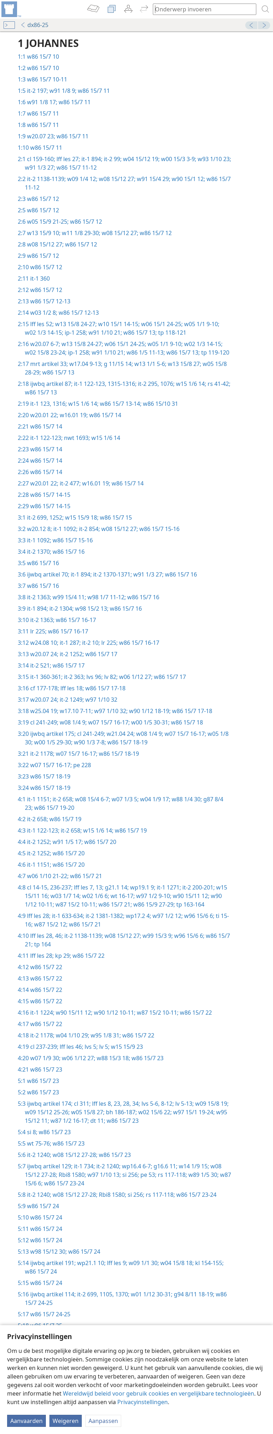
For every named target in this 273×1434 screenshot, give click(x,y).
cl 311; (82, 1104)
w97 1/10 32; (110, 711)
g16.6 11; (164, 1166)
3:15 (23, 677)
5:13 (23, 1251)
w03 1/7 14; (65, 896)
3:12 (23, 643)
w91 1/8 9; (62, 91)
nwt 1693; (76, 438)
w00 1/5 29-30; (53, 742)
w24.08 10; (44, 643)
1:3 (22, 79)
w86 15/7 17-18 (104, 688)
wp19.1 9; (142, 887)
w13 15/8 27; (183, 364)
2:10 (23, 267)
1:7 (22, 113)
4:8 (22, 887)
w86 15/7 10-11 (47, 79)
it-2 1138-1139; (46, 179)
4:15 (23, 1001)
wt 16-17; (122, 896)
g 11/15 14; (117, 364)
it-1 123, (40, 404)
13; (98, 887)
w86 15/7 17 (100, 654)
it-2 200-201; (198, 887)
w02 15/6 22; (154, 1112)
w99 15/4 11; (68, 597)
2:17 (23, 364)
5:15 (23, 1283)
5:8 (22, 1195)
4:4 (22, 842)
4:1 (22, 799)
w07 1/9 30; (45, 1058)
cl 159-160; (41, 159)
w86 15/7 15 (115, 517)
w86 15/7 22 (88, 956)
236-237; (61, 887)
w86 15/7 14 (104, 415)
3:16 (23, 688)
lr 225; (38, 631)
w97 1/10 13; (103, 1175)
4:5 (22, 853)
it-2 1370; (39, 552)
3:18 (23, 711)
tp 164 (42, 944)
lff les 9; (116, 1263)
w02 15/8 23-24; (45, 352)
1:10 (23, 148)
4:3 (22, 830)
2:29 (23, 506)
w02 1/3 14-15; (44, 332)
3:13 (23, 654)
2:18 (23, 384)
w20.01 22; (44, 415)
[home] (10, 9)
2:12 (23, 290)
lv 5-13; (184, 1104)
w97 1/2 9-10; (153, 896)
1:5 (22, 91)
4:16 (23, 1012)
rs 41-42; (218, 384)
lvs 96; (94, 677)
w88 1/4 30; (186, 799)
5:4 (22, 1132)
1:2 (22, 68)
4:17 (23, 1024)
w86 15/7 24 (43, 1206)
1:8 (22, 125)
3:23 (23, 776)
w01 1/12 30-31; (150, 1294)
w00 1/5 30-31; (150, 722)
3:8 (22, 597)
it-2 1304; (61, 608)
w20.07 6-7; (45, 344)
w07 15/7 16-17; (108, 722)
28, (126, 1104)
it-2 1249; (71, 699)
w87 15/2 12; (50, 924)
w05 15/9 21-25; (48, 221)
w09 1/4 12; (81, 179)
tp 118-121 (171, 332)
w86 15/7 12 (43, 199)
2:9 (22, 256)
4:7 (22, 876)
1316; (59, 404)
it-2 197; (37, 91)
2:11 (23, 278)
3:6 (22, 574)
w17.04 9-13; (85, 364)
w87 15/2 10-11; (75, 904)
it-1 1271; (168, 887)
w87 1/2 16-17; (69, 1121)
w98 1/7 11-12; (106, 597)
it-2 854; (88, 529)
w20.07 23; (41, 136)
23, (117, 1104)
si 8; (32, 1132)
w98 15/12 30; (48, 1251)
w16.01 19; (73, 415)
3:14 (23, 665)
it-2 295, (147, 384)
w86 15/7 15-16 (159, 529)
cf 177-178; (44, 688)
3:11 (23, 631)
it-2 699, (37, 517)
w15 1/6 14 (105, 438)
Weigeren (66, 1421)
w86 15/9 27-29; (153, 904)
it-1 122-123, (89, 384)
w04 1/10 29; (71, 1035)
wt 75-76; (39, 1143)
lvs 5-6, (150, 1104)
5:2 (22, 1092)
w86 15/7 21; (114, 904)
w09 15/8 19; (211, 1104)
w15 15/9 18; (81, 517)
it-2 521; (40, 665)
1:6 (22, 102)
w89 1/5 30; (203, 1175)
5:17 (23, 1314)
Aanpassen (103, 1421)
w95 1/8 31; (105, 1035)
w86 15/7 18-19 (127, 742)
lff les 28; (38, 916)
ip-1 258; (75, 332)
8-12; (167, 1104)
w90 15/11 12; (190, 896)
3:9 (22, 608)
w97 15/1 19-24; (193, 1112)
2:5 (22, 210)
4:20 (23, 1058)
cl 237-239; (44, 1047)
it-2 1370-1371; (112, 574)
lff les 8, (101, 1104)
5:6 (22, 1155)
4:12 (23, 967)
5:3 (22, 1104)
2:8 (22, 244)
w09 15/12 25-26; (47, 1112)
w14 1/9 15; (193, 1166)
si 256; (130, 1175)
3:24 (23, 788)
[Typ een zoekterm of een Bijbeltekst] (201, 9)
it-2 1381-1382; (104, 916)
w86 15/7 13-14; (119, 404)
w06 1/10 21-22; (48, 876)
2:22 (23, 438)
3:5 (22, 563)
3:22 (23, 765)
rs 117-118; (171, 1175)
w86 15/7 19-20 (53, 808)
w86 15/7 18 (186, 722)
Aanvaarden (26, 1421)
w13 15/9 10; (43, 233)
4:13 (23, 978)
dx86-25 (34, 25)
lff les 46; (70, 1047)
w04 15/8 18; (176, 1263)
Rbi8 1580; (71, 1175)
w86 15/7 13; (139, 332)
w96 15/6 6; (198, 916)
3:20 (23, 734)
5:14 (23, 1263)
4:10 (23, 936)
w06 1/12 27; (135, 677)
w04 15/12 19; (141, 159)
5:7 (22, 1166)
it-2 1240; (39, 1155)
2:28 (23, 495)
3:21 (23, 754)
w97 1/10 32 (100, 699)
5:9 (22, 1206)
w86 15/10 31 (159, 404)
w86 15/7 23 (147, 1058)
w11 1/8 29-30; (80, 233)
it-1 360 (40, 278)
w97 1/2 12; (167, 916)
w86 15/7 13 (57, 372)
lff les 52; (42, 324)
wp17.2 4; (137, 916)
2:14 (23, 313)
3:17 (23, 699)
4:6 (22, 865)
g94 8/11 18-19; (193, 1294)
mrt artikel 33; (49, 364)
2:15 (23, 324)
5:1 (22, 1081)
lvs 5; (90, 1047)
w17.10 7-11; (75, 711)
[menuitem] (10, 9)
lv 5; (103, 1047)
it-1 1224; (42, 1012)
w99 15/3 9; (157, 936)
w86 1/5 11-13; (145, 352)
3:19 (23, 722)
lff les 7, (83, 887)
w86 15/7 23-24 (63, 1183)
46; (58, 936)
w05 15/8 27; (87, 1112)
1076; (167, 384)
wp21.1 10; (91, 1263)
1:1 (22, 56)
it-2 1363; (39, 597)
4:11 (23, 956)
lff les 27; (67, 159)
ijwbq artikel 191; (53, 1263)
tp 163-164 (189, 904)
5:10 (23, 1217)
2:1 (22, 159)
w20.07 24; (44, 654)
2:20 (23, 415)
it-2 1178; (42, 754)
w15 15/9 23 (126, 1047)
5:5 (22, 1143)
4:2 (22, 819)
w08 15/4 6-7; (92, 799)
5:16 (23, 1294)
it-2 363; (74, 677)
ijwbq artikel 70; (48, 574)
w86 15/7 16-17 (75, 620)
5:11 (23, 1229)
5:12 (23, 1240)
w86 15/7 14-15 (50, 495)
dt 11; (97, 1121)
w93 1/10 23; (213, 159)
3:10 (23, 620)
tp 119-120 (214, 352)
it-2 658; (62, 799)
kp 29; (62, 956)
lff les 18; (71, 688)
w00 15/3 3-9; (178, 159)
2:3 (22, 199)
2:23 (23, 449)
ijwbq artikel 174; (50, 1104)
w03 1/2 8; (43, 313)
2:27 (23, 483)
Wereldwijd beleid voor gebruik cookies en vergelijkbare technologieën (158, 1393)
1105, (106, 1294)
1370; (121, 1294)
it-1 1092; (64, 529)
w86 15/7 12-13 (50, 301)
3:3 (22, 540)
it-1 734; (84, 1166)
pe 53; (147, 1175)
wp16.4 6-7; (136, 1166)
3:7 (22, 586)
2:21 (23, 426)
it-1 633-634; (67, 916)
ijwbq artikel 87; (51, 384)
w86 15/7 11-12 (76, 167)
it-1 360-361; (46, 677)
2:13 (23, 301)
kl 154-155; (209, 1263)
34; (135, 1104)
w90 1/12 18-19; (149, 711)
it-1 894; (91, 159)
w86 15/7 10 (43, 56)
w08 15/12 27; (116, 179)
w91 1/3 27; (40, 167)
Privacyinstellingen (142, 1402)
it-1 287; (69, 643)
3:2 (22, 529)
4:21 (23, 1069)
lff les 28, (42, 936)
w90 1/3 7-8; (89, 742)
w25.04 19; (44, 711)
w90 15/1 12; (187, 179)
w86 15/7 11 (93, 91)
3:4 (22, 552)
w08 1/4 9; (72, 722)
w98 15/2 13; (91, 608)
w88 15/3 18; (112, 1058)
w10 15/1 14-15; (118, 324)
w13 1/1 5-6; (149, 364)
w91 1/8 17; (42, 102)
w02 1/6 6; (95, 896)
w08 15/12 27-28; (74, 1155)
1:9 (22, 136)
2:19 (23, 404)
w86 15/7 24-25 (50, 1314)
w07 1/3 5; (124, 799)
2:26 (23, 472)
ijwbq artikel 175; (53, 734)
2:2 (22, 179)
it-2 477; (69, 483)
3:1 (22, 517)
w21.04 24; (120, 734)
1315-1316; (121, 384)
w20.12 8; (39, 529)
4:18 (23, 1035)
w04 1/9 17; (154, 799)
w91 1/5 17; (67, 842)
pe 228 (81, 765)
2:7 (22, 233)
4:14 (23, 990)
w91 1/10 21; (104, 332)
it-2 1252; (71, 654)
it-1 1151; (39, 799)
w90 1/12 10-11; (113, 1012)
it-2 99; (112, 159)
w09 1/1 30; (143, 1263)
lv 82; (110, 677)
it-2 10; (90, 643)
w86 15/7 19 (64, 819)
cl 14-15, (38, 887)
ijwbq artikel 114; (53, 1294)
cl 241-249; (44, 722)
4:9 (22, 916)
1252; (56, 517)
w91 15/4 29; (152, 179)
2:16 (23, 344)
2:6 (22, 221)
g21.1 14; (116, 887)
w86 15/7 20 (99, 842)
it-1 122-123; (46, 438)
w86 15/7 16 (68, 552)
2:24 (23, 460)
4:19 (23, 1047)
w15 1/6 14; (190, 384)
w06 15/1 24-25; (161, 324)
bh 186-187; (121, 1112)
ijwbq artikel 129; (50, 1166)
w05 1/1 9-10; (201, 324)
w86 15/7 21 (85, 876)
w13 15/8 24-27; (75, 324)
